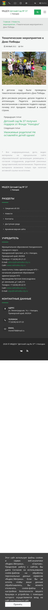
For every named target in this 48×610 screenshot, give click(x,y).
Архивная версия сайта (15, 229)
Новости (8, 213)
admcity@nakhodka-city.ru (19, 262)
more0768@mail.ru (16, 330)
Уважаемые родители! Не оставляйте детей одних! (20, 133)
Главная (6, 22)
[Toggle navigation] (45, 12)
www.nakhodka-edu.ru (16, 288)
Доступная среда (12, 224)
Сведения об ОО (12, 208)
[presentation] (4, 68)
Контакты (9, 219)
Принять (18, 604)
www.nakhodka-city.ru (16, 265)
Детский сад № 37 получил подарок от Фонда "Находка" (22, 122)
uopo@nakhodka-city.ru (18, 291)
